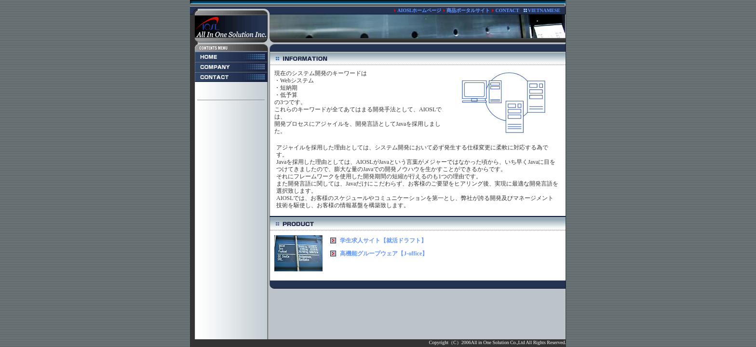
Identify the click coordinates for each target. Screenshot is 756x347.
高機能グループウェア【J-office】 (384, 253)
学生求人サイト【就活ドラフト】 (383, 240)
